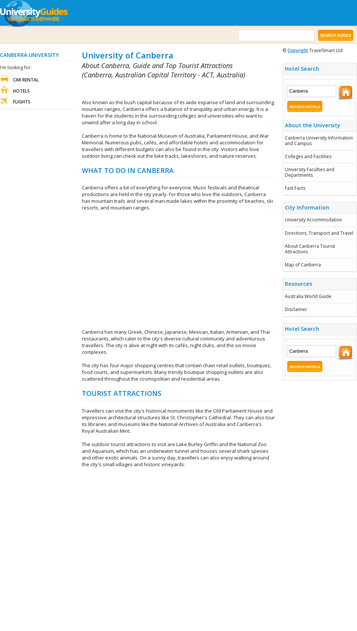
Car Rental (26, 80)
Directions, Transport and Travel (319, 233)
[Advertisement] (169, 89)
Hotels (21, 91)
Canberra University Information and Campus (319, 140)
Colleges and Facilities (308, 156)
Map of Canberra (303, 265)
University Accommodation (313, 220)
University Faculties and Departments (309, 172)
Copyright (297, 50)
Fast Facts (295, 188)
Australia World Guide (308, 296)
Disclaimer (296, 309)
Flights (21, 102)
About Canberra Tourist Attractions (310, 248)
